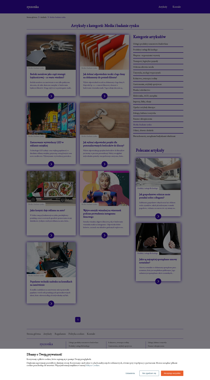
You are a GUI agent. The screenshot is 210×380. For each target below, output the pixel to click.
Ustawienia (130, 373)
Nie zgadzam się (149, 373)
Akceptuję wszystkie (172, 373)
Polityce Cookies (92, 365)
